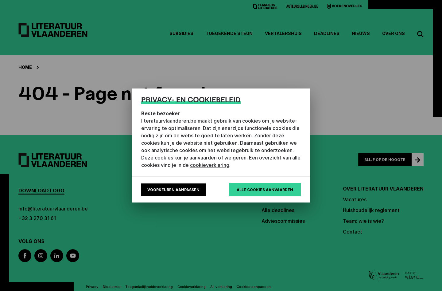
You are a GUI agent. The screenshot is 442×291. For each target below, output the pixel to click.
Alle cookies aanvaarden (265, 189)
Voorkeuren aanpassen (173, 189)
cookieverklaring (209, 165)
